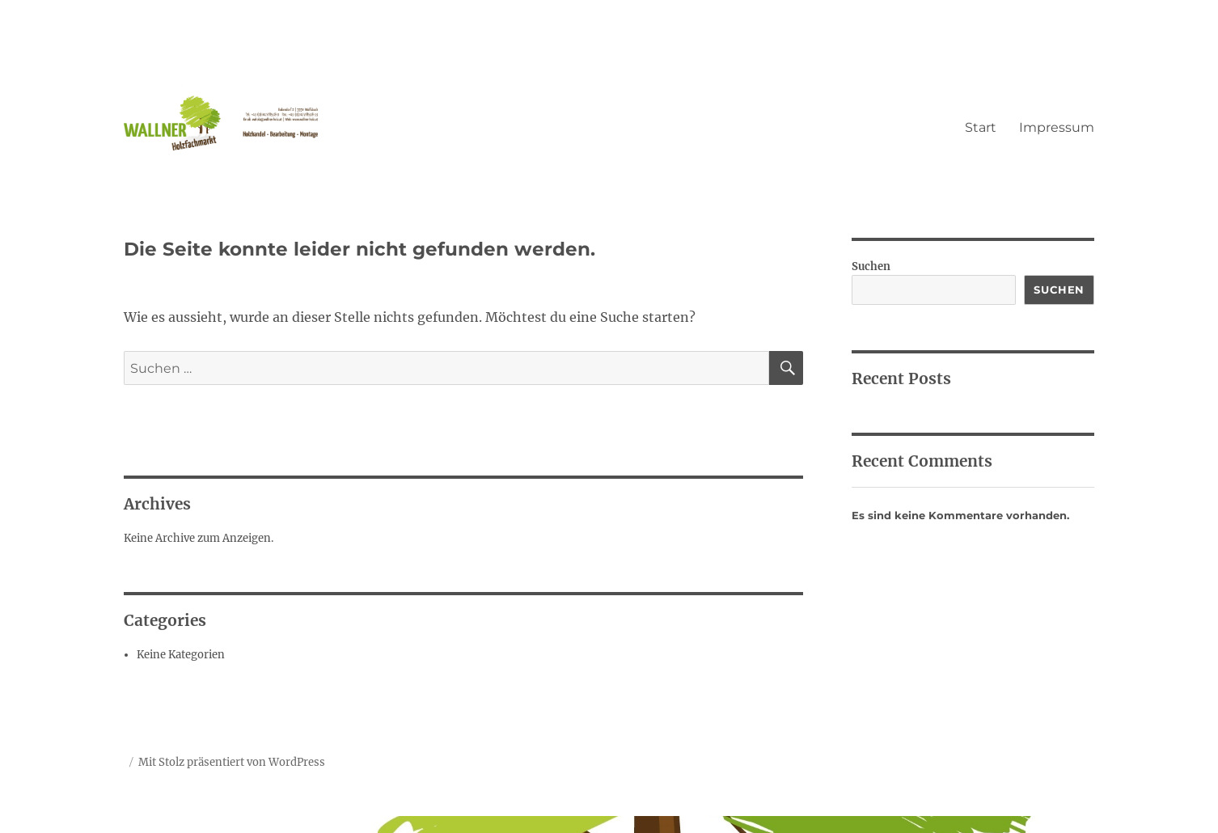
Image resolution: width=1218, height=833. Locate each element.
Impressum (1056, 127)
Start (980, 127)
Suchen (871, 266)
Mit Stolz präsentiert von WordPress (231, 762)
